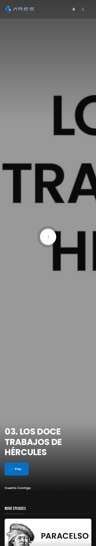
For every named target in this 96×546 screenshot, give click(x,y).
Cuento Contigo (18, 488)
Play (16, 469)
